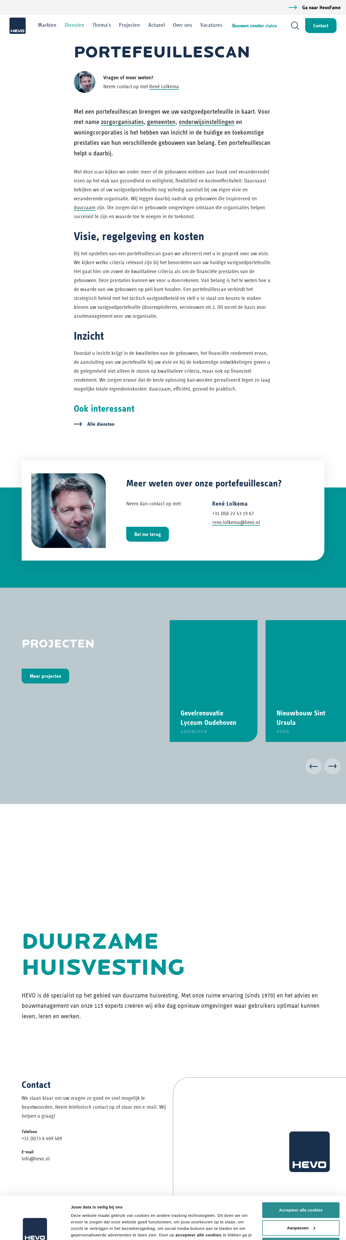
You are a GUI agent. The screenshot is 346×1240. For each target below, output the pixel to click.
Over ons (182, 25)
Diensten (74, 25)
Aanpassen (301, 1187)
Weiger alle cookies (301, 1205)
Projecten (129, 25)
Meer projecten (45, 676)
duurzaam (84, 207)
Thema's (101, 25)
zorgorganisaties (122, 121)
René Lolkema (164, 86)
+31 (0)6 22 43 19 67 (233, 513)
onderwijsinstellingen (206, 121)
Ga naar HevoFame (321, 7)
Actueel (156, 25)
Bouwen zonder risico (254, 25)
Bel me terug (147, 534)
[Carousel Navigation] (173, 767)
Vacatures (211, 25)
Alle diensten (100, 424)
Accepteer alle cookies (301, 1170)
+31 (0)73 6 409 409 (42, 1138)
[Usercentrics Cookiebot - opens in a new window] (35, 1229)
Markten (47, 25)
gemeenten (161, 121)
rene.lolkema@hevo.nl (236, 522)
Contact (320, 25)
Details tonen (84, 1229)
